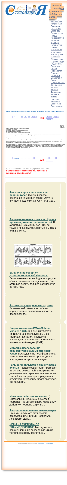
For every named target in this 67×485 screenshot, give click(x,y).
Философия (56, 92)
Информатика (57, 38)
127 (36, 116)
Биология (55, 26)
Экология (55, 101)
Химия (54, 97)
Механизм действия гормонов (28, 396)
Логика (54, 47)
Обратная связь (55, 15)
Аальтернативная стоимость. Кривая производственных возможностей (32, 221)
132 (57, 116)
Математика (56, 49)
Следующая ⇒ (49, 119)
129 (47, 116)
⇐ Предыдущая (16, 116)
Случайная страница (56, 10)
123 (22, 116)
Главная (56, 5)
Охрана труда (57, 61)
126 (32, 116)
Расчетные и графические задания (31, 305)
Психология (56, 71)
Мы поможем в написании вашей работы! (26, 172)
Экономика (56, 104)
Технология (56, 85)
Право (54, 68)
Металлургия (57, 54)
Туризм (54, 87)
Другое (54, 35)
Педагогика (56, 64)
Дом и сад (55, 31)
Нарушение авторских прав (19, 171)
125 (29, 116)
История (55, 40)
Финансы (55, 94)
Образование (57, 59)
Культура (55, 42)
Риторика (55, 75)
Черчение (55, 99)
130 (51, 116)
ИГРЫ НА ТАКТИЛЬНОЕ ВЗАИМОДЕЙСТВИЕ (24, 426)
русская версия (41, 443)
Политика (55, 66)
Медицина (56, 52)
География (56, 28)
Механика (55, 57)
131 (54, 116)
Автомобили (56, 21)
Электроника (57, 106)
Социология (56, 78)
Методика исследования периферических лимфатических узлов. (30, 351)
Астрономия (56, 24)
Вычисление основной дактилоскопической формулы (28, 274)
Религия (54, 73)
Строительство (58, 82)
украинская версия (49, 443)
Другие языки (57, 33)
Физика (54, 89)
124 (25, 116)
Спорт (54, 80)
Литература (56, 45)
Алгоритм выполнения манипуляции (32, 410)
